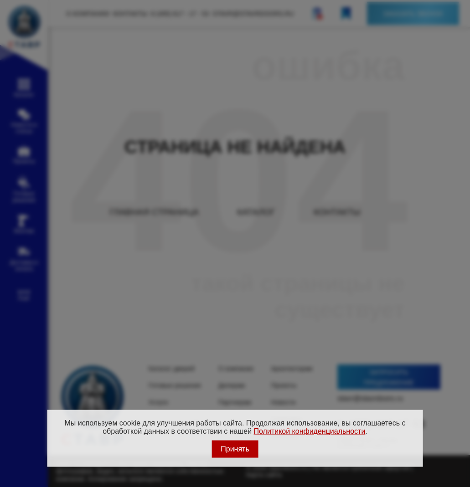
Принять (235, 448)
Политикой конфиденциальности (310, 431)
